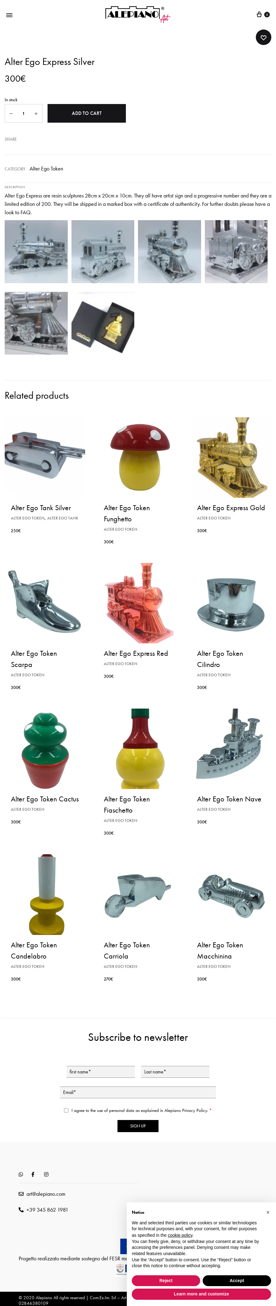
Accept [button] (237, 1280)
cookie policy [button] (180, 1235)
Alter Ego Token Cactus (45, 798)
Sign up (138, 1125)
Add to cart (87, 113)
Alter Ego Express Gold (231, 506)
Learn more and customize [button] (201, 1293)
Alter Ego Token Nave (229, 798)
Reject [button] (165, 1280)
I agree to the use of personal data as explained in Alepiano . (141, 1109)
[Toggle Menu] (9, 15)
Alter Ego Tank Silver (41, 506)
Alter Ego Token (46, 167)
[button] (268, 1212)
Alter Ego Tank (62, 517)
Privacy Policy (194, 1109)
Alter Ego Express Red (136, 652)
